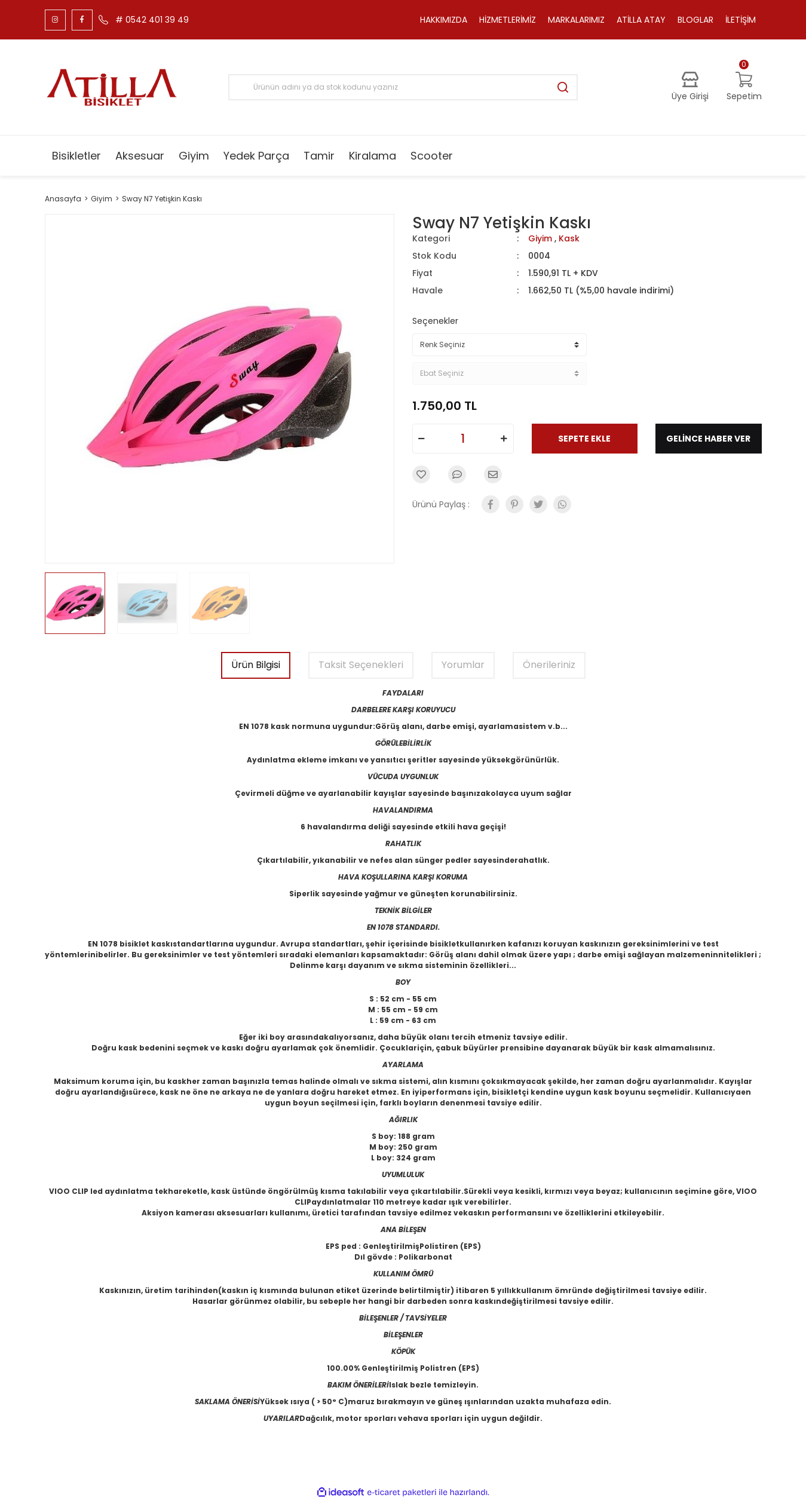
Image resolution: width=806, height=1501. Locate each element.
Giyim (540, 238)
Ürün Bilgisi (255, 665)
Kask (569, 238)
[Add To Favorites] (421, 474)
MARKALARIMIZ (576, 20)
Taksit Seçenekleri (360, 665)
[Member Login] (690, 87)
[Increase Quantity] (504, 438)
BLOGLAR (695, 20)
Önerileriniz (549, 665)
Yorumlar (463, 665)
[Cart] (744, 87)
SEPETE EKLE (584, 439)
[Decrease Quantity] (422, 438)
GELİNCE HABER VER (708, 439)
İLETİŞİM (740, 20)
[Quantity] (463, 438)
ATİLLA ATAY (641, 20)
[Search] (403, 87)
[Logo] (112, 87)
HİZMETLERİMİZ (507, 20)
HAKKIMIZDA (443, 20)
